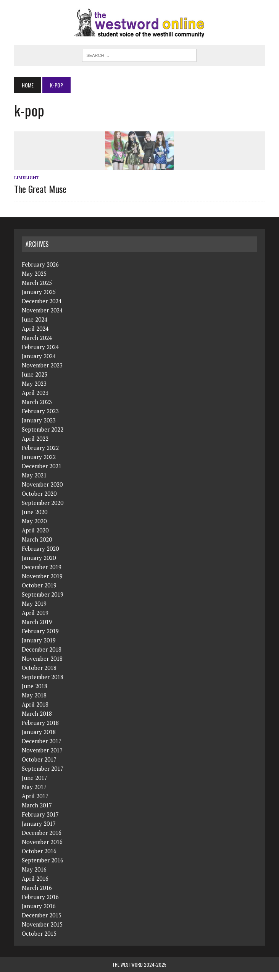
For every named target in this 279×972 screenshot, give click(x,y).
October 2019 (39, 585)
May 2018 (34, 695)
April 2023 (35, 392)
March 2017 (37, 805)
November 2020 (42, 484)
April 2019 (35, 612)
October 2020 (39, 493)
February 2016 (40, 897)
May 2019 (34, 603)
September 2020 (42, 502)
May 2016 (34, 869)
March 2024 (37, 337)
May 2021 (34, 475)
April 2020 (35, 530)
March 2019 (37, 622)
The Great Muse (40, 189)
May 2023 (34, 383)
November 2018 (42, 658)
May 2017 (34, 787)
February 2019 (40, 631)
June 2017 (34, 777)
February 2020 (40, 548)
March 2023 (37, 402)
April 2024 (35, 328)
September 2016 (42, 860)
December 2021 (41, 466)
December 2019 (41, 567)
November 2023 (42, 365)
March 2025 (37, 282)
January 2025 (39, 292)
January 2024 (39, 356)
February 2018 (40, 722)
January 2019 (39, 640)
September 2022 (42, 429)
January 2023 (39, 420)
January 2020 (39, 557)
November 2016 (42, 842)
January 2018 (39, 732)
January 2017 (39, 823)
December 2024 (41, 301)
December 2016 (41, 832)
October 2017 (39, 759)
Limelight (26, 177)
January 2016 (39, 906)
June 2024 (34, 319)
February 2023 (40, 411)
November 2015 (42, 924)
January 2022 (39, 457)
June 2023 (34, 374)
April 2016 (35, 878)
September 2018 (42, 677)
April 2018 (35, 704)
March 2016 (37, 887)
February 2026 (40, 264)
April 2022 (35, 438)
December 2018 (41, 649)
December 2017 (41, 741)
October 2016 (39, 851)
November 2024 (42, 310)
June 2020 (34, 512)
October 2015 (39, 933)
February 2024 (40, 347)
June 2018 (34, 686)
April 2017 (35, 796)
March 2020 (37, 539)
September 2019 (42, 594)
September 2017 (42, 768)
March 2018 (37, 713)
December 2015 (41, 915)
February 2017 (40, 814)
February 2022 (40, 447)
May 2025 (34, 273)
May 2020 (34, 521)
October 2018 (39, 667)
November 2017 (42, 750)
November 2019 (42, 576)
